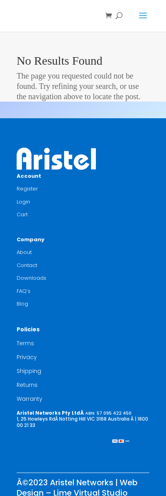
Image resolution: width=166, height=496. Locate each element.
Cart (22, 214)
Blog (22, 304)
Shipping (29, 371)
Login (23, 202)
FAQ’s (24, 291)
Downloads (31, 278)
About (24, 252)
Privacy (27, 357)
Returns (27, 385)
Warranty (29, 399)
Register (27, 188)
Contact (27, 265)
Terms (25, 343)
